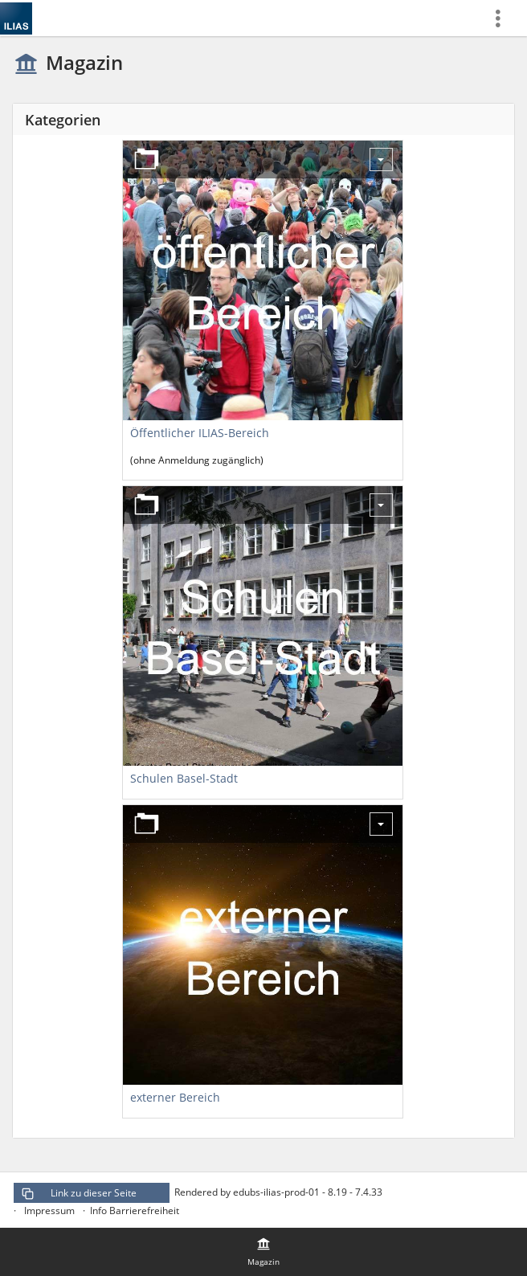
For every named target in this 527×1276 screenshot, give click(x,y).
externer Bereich (175, 1097)
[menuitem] (503, 18)
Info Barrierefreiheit (134, 1210)
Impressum (49, 1210)
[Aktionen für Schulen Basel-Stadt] (381, 505)
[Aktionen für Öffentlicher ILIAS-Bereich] (381, 159)
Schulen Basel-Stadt (184, 778)
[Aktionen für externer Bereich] (381, 824)
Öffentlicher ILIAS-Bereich (199, 432)
